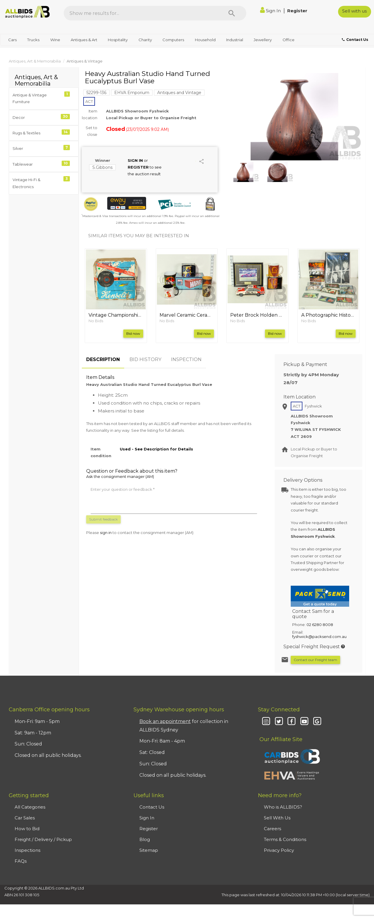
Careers (272, 828)
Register (297, 10)
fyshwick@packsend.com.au (319, 636)
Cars (12, 39)
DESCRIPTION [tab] (103, 359)
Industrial (234, 39)
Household (205, 39)
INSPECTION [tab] (186, 359)
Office (289, 39)
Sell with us (354, 11)
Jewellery (263, 39)
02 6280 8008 (320, 624)
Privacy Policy (279, 850)
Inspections (27, 850)
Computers (173, 39)
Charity (145, 39)
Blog (144, 839)
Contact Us (151, 807)
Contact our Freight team (315, 660)
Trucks (33, 39)
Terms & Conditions (285, 839)
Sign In (271, 10)
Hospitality (118, 39)
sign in (106, 532)
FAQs (21, 861)
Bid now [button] (133, 333)
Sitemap (148, 850)
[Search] (231, 13)
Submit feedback (103, 519)
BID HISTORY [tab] (145, 359)
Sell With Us (277, 818)
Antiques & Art (84, 39)
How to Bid (27, 828)
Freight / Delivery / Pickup (43, 839)
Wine (55, 39)
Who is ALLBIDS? (283, 807)
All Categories (30, 807)
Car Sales (25, 818)
